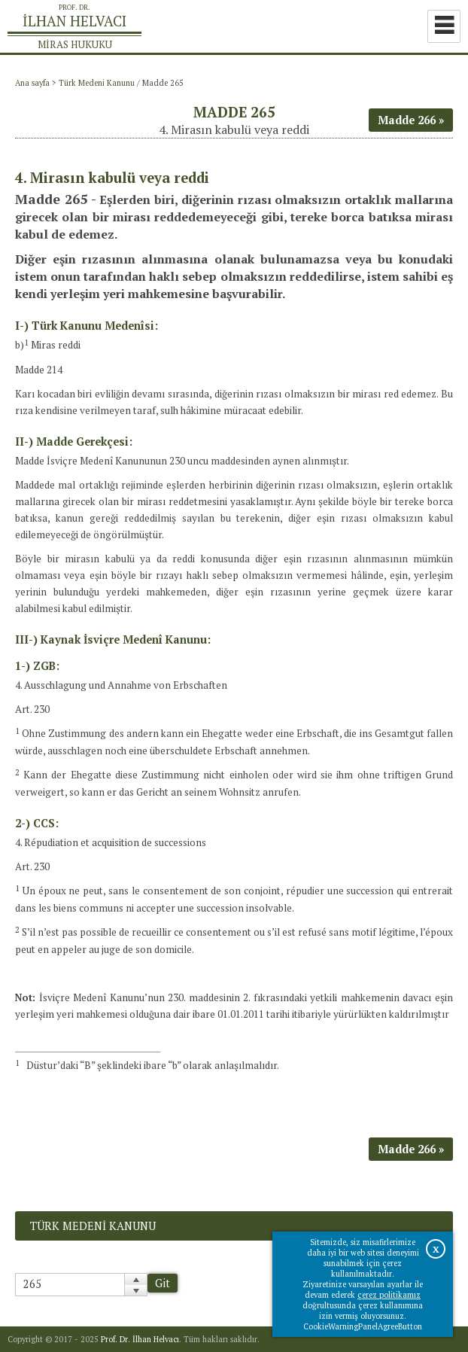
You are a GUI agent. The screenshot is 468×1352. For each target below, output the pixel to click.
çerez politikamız (389, 1295)
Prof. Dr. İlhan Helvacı (140, 1339)
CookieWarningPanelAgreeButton (362, 1326)
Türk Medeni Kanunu (97, 83)
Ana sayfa (32, 83)
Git (162, 1283)
